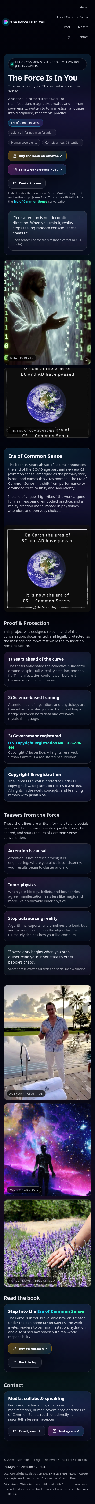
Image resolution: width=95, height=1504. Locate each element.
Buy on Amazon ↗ (30, 1348)
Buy (67, 37)
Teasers (83, 27)
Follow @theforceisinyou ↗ (37, 169)
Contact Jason (27, 183)
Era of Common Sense (72, 17)
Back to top (25, 1362)
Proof (66, 27)
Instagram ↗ (65, 1431)
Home (84, 7)
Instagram (11, 1467)
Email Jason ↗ (27, 1431)
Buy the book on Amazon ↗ (37, 156)
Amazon (27, 1467)
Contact (82, 37)
